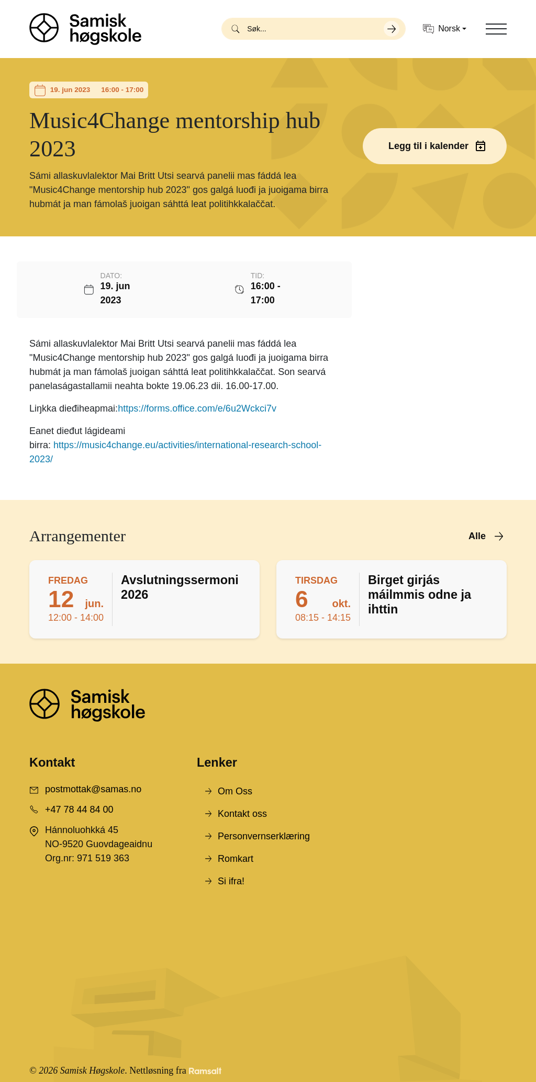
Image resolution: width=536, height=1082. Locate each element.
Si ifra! (231, 881)
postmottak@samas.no (93, 789)
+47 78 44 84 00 (79, 809)
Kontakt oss (242, 813)
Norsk (441, 29)
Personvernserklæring (264, 836)
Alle (477, 536)
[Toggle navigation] (496, 28)
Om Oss (235, 791)
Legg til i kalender (428, 146)
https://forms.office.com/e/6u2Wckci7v (197, 408)
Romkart (235, 858)
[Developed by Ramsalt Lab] (205, 1071)
